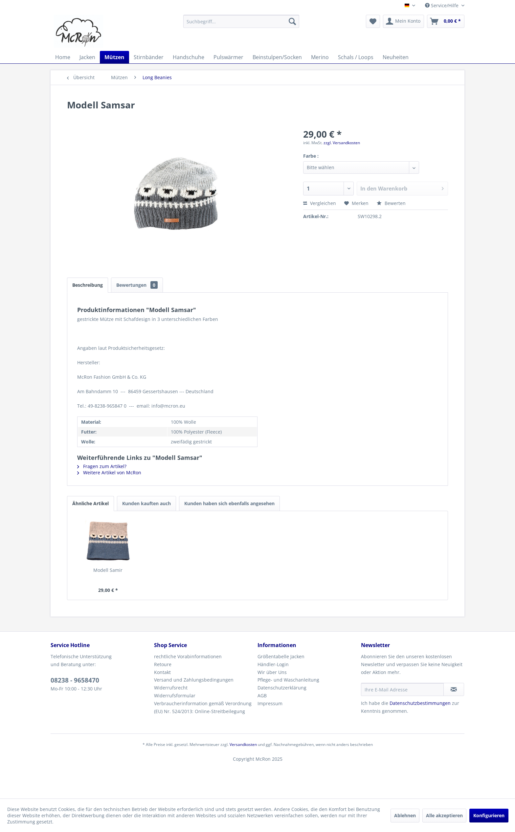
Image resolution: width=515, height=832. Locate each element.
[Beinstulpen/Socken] (277, 57)
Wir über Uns (272, 672)
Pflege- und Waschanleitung (288, 680)
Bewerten (391, 203)
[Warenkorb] (445, 21)
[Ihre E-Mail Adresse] (402, 689)
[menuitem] (241, 21)
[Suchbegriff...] (241, 21)
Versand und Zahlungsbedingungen (194, 680)
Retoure (162, 664)
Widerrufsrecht (171, 688)
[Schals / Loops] (355, 57)
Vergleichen (319, 203)
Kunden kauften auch (146, 503)
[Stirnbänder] (148, 57)
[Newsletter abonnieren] (453, 689)
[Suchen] (292, 21)
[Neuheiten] (395, 57)
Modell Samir (108, 570)
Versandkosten (243, 744)
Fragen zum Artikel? (101, 466)
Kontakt (162, 672)
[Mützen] (114, 57)
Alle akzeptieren (444, 815)
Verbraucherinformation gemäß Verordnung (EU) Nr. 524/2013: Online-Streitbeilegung (203, 707)
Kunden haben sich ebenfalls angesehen (229, 503)
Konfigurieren (488, 815)
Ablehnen (405, 815)
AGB (262, 695)
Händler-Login (273, 664)
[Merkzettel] (373, 21)
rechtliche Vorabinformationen (188, 656)
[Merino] (319, 57)
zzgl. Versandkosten (342, 143)
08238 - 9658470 (75, 680)
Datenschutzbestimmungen (420, 703)
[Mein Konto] (403, 21)
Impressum (270, 703)
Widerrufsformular (174, 695)
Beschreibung (87, 285)
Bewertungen (137, 285)
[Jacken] (87, 57)
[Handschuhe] (188, 57)
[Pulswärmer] (228, 57)
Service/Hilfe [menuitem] (442, 5)
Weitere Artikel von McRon (109, 472)
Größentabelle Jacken (281, 656)
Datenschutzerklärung (282, 688)
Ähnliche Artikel (90, 503)
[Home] (63, 57)
